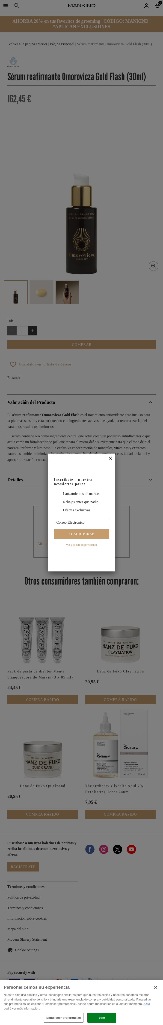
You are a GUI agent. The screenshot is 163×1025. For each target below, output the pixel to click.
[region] (81, 1002)
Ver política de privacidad (81, 544)
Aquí (146, 1004)
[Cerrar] (110, 458)
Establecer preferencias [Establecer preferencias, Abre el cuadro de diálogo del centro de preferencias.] (63, 1017)
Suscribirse (81, 534)
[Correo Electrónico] (81, 522)
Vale (102, 1017)
